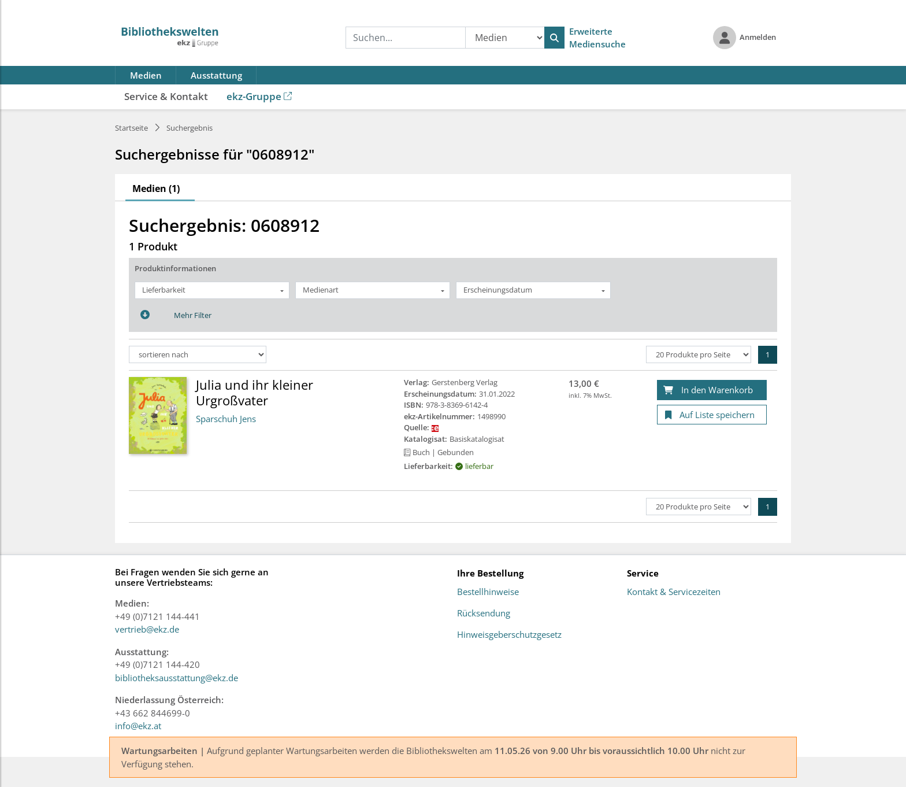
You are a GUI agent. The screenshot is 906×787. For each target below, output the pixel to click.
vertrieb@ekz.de (147, 629)
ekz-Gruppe (259, 96)
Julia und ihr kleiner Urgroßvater (254, 392)
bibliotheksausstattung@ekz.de (176, 677)
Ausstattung (216, 75)
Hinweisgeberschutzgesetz (509, 635)
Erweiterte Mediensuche (597, 37)
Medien (146, 75)
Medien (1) (156, 188)
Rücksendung (483, 613)
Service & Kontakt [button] (166, 96)
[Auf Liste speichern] (712, 415)
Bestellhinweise (488, 592)
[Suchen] (554, 38)
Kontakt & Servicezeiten (674, 592)
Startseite (131, 128)
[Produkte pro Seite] (698, 354)
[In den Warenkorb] (712, 390)
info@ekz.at (138, 725)
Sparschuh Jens (226, 418)
